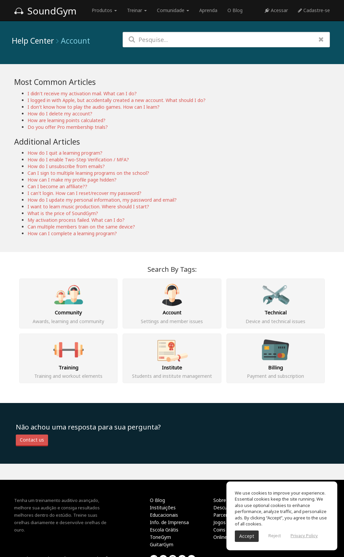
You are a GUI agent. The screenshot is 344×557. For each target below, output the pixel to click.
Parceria (222, 515)
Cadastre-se (314, 10)
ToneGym (160, 537)
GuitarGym (161, 544)
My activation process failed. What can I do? (76, 220)
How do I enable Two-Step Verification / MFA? (78, 159)
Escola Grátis (164, 529)
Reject (274, 536)
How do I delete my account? (60, 113)
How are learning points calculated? (66, 120)
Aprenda (208, 10)
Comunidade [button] (173, 10)
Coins (219, 529)
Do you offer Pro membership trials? (68, 127)
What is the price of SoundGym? (63, 213)
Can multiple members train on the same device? (81, 226)
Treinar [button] (137, 10)
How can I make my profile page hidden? (72, 179)
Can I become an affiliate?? (57, 186)
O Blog (235, 10)
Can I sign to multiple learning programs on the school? (88, 173)
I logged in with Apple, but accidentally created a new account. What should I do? (117, 100)
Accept (246, 536)
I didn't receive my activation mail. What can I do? (82, 93)
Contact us (32, 440)
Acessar (276, 10)
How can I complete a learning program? (72, 233)
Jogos (219, 522)
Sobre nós (224, 500)
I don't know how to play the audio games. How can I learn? (94, 107)
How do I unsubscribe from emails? (66, 166)
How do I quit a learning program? (65, 153)
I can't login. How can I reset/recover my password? (84, 193)
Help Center (33, 40)
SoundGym (45, 10)
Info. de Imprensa (169, 522)
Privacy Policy (304, 536)
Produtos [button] (104, 10)
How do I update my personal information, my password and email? (102, 200)
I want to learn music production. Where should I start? (88, 206)
